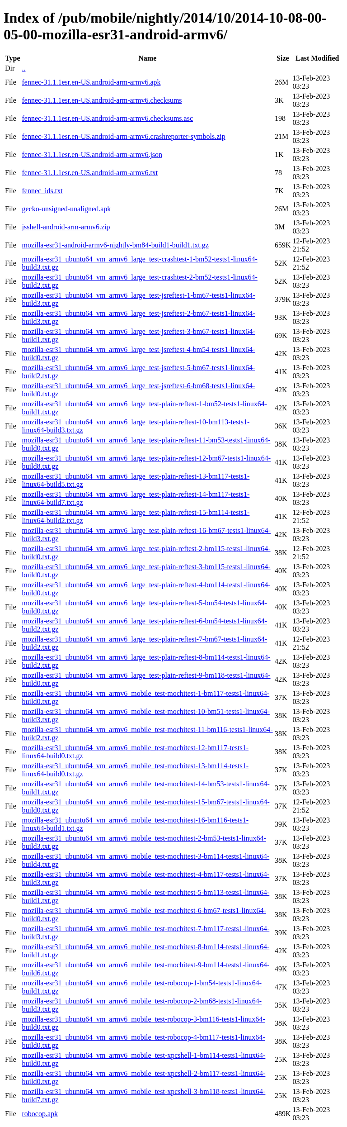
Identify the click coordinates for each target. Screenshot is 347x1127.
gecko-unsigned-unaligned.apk (66, 209)
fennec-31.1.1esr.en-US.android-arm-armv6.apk (91, 82)
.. (23, 68)
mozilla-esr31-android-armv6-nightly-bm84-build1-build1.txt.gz (115, 245)
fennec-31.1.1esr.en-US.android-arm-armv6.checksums (102, 100)
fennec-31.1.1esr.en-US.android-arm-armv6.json (92, 154)
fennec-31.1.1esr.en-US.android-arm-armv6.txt (90, 172)
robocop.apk (40, 1113)
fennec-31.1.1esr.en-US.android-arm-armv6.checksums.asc (107, 118)
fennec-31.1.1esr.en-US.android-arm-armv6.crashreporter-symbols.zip (123, 136)
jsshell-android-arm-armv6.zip (66, 227)
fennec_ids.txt (42, 191)
